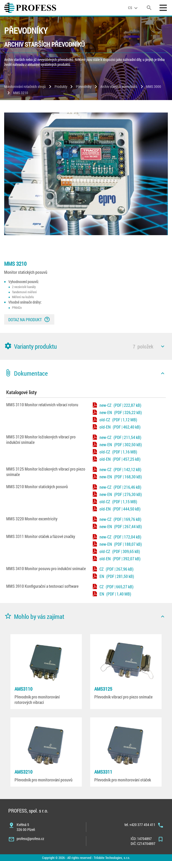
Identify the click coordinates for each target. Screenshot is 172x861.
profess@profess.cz (30, 838)
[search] (149, 8)
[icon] (162, 346)
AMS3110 (23, 689)
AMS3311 (103, 772)
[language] (133, 7)
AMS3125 (103, 689)
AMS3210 (23, 772)
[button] (86, 346)
